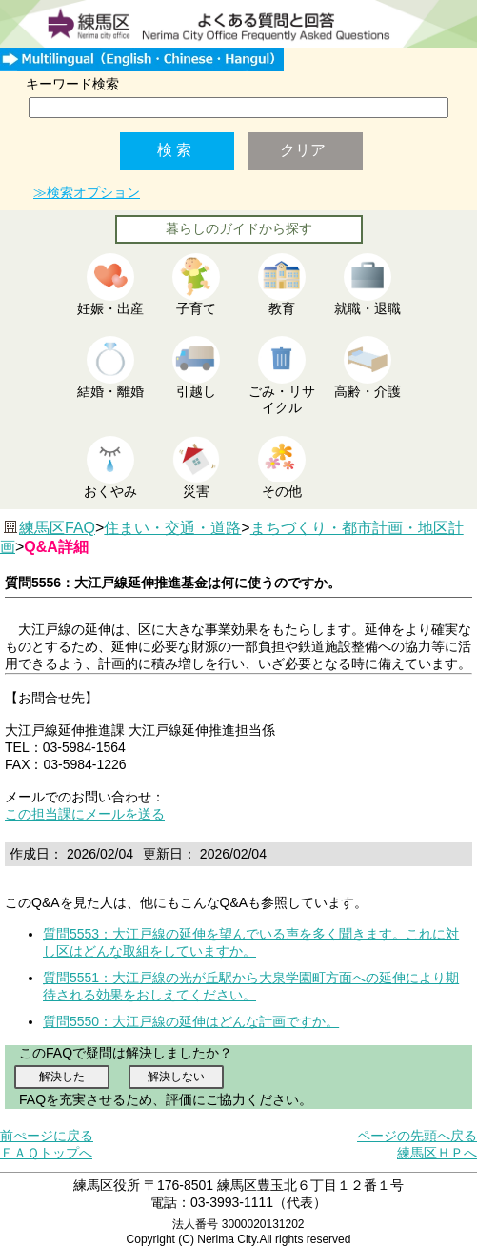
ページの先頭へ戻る (417, 1135)
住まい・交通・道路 (172, 528)
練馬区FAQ (57, 528)
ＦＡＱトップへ (46, 1152)
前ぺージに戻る (46, 1135)
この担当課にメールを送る (85, 813)
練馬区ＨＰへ (437, 1152)
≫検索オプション (86, 192)
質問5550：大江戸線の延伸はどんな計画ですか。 (191, 1021)
